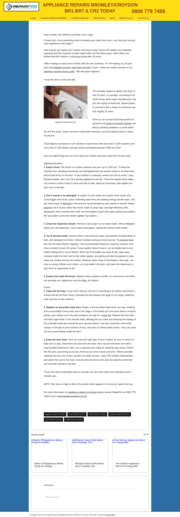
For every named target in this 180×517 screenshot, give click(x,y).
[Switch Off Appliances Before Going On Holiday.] (49, 449)
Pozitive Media (110, 515)
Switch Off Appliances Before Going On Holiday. (48, 464)
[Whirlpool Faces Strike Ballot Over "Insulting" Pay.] (90, 449)
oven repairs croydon (77, 414)
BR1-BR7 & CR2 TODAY (90, 10)
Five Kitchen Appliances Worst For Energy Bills (127, 464)
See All (146, 434)
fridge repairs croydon (97, 414)
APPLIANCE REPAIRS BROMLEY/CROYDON (90, 4)
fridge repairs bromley (74, 419)
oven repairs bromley (53, 419)
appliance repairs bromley (119, 414)
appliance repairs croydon (55, 414)
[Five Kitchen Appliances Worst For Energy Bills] (130, 449)
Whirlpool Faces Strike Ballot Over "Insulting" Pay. (89, 464)
